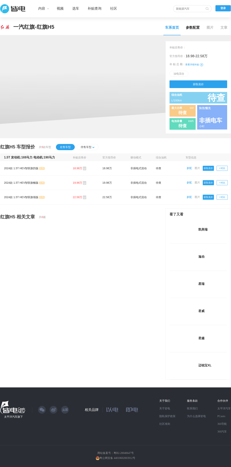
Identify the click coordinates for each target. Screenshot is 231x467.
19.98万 (107, 182)
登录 (223, 8)
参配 (189, 168)
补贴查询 (94, 8)
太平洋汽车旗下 (13, 416)
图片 (210, 27)
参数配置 (193, 27)
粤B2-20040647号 (124, 453)
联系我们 (192, 408)
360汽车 (222, 431)
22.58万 (107, 197)
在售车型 (65, 147)
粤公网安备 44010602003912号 (117, 458)
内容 (41, 8)
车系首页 (172, 27)
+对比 (222, 168)
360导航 (222, 423)
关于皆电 (164, 408)
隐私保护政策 (167, 416)
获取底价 (198, 84)
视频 (60, 8)
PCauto (221, 416)
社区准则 (164, 423)
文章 (223, 27)
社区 (113, 8)
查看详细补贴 (194, 64)
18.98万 (107, 168)
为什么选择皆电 (196, 416)
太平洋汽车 (224, 408)
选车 (75, 8)
